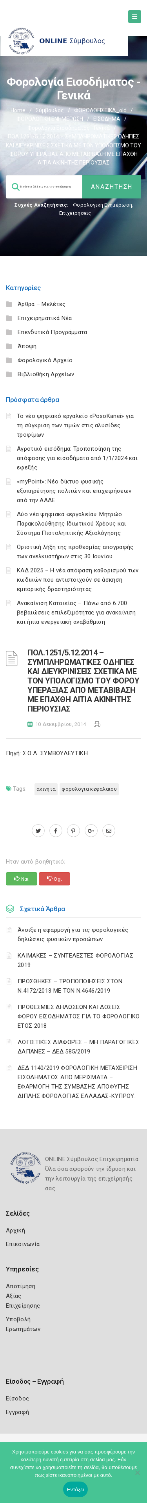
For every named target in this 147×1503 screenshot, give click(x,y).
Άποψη (27, 346)
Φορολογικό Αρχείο (45, 360)
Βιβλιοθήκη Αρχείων (46, 374)
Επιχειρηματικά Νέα (45, 318)
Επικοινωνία (23, 1244)
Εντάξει (75, 1489)
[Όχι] (137, 1476)
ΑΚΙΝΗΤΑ (46, 789)
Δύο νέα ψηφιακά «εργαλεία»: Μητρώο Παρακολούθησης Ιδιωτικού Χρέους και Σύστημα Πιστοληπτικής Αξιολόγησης (71, 523)
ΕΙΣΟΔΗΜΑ (106, 119)
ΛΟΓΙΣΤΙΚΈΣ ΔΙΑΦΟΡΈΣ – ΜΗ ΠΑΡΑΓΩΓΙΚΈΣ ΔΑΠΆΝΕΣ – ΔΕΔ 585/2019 (79, 1047)
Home (18, 110)
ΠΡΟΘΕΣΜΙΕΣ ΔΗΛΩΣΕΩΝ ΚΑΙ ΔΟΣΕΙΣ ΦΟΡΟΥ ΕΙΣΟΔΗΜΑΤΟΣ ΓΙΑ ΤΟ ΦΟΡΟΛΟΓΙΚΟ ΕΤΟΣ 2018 (79, 1016)
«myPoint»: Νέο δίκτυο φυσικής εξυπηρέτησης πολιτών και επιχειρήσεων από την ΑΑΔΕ (74, 491)
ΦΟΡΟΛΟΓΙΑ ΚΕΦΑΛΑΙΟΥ (89, 789)
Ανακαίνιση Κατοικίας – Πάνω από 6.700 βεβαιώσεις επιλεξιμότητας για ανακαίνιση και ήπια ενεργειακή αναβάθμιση (76, 612)
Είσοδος (17, 1398)
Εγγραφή (17, 1412)
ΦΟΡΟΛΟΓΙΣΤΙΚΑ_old (100, 110)
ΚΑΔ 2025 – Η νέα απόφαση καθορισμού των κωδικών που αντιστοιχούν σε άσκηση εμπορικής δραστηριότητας (78, 580)
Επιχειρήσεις (75, 213)
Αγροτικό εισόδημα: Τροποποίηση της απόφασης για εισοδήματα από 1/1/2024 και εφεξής (77, 458)
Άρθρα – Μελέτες (42, 304)
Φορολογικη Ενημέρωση (102, 205)
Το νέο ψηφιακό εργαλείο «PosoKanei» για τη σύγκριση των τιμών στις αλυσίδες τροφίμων (75, 425)
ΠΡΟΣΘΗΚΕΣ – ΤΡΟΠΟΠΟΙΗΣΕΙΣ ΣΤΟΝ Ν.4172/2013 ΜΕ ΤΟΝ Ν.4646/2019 (70, 986)
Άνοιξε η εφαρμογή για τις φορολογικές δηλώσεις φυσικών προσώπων (73, 934)
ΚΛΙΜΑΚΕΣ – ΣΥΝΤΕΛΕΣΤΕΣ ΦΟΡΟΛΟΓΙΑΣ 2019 (75, 960)
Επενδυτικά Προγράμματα (52, 332)
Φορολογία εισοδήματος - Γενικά (68, 128)
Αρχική (15, 1230)
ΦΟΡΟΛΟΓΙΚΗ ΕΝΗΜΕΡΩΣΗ (49, 119)
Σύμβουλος (50, 110)
